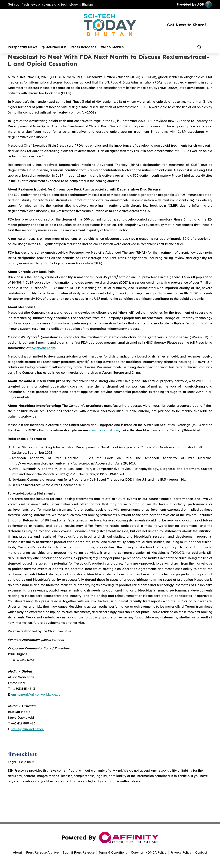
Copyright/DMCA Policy (148, 852)
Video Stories (112, 47)
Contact (201, 852)
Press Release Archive (42, 852)
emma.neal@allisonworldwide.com (37, 694)
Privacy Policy (180, 852)
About (17, 852)
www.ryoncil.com (42, 348)
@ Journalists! (54, 47)
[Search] (199, 47)
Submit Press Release (79, 852)
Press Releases (83, 47)
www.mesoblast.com (104, 430)
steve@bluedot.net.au (27, 729)
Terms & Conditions (113, 852)
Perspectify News (22, 47)
